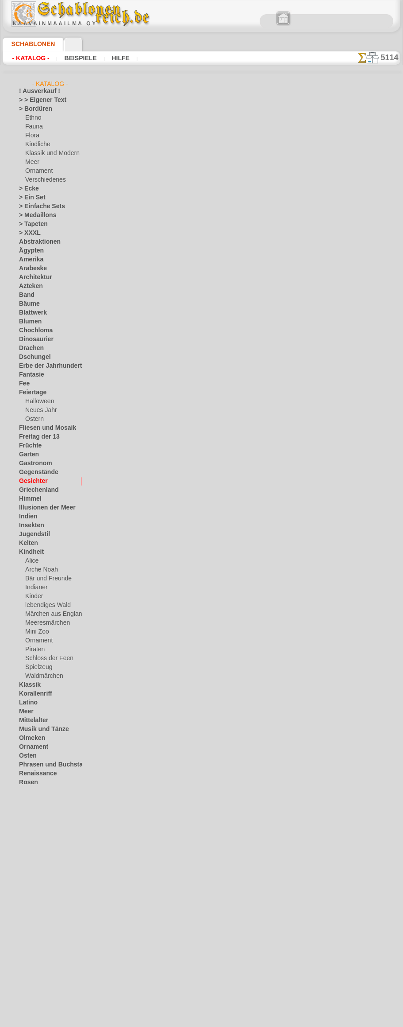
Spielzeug (36, 667)
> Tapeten (30, 224)
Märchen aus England (51, 614)
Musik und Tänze (39, 729)
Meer (31, 162)
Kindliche (36, 144)
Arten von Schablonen (138, 258)
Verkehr (28, 853)
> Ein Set (29, 198)
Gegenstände (35, 472)
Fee (23, 384)
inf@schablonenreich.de (204, 686)
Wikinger (29, 889)
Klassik (27, 685)
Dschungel (31, 357)
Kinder (33, 596)
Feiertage (30, 393)
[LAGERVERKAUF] (42, 915)
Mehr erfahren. (273, 1020)
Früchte (28, 446)
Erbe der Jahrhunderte (46, 366)
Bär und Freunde (45, 579)
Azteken (28, 286)
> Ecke (26, 189)
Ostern (33, 419)
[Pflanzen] (37, 969)
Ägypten (29, 251)
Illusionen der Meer (42, 508)
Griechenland (35, 490)
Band (25, 295)
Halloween (37, 401)
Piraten (34, 650)
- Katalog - (31, 58)
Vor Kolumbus (36, 862)
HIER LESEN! (202, 258)
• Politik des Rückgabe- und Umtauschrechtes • (203, 730)
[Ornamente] (41, 960)
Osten (26, 756)
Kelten (27, 543)
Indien (26, 517)
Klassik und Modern (49, 153)
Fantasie (29, 375)
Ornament (37, 171)
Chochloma (32, 331)
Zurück (201, 528)
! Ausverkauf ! (36, 91)
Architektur (33, 277)
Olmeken (29, 738)
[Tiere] (33, 986)
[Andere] (36, 924)
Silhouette (31, 800)
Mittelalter (32, 720)
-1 (174, 528)
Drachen (29, 348)
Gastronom (33, 463)
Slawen (27, 809)
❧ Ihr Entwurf (36, 995)
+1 (228, 528)
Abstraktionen (36, 242)
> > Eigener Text (37, 100)
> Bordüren (32, 109)
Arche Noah (39, 570)
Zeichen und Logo (40, 906)
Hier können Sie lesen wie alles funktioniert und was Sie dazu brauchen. (356, 395)
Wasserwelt (33, 871)
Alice (31, 561)
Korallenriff (32, 694)
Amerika (29, 260)
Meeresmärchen (45, 623)
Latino (27, 703)
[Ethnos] (36, 951)
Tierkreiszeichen (38, 844)
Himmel (28, 499)
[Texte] (33, 977)
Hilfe (118, 58)
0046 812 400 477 (223, 632)
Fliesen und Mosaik (42, 428)
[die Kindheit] (41, 942)
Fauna (33, 127)
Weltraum (31, 880)
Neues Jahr (38, 410)
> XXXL (27, 233)
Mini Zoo (36, 632)
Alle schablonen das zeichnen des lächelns (201, 548)
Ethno (32, 118)
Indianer (35, 587)
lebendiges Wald (45, 605)
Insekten (29, 525)
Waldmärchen (42, 676)
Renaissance (34, 774)
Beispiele (79, 58)
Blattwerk (31, 313)
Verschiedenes (42, 180)
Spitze (26, 818)
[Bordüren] (39, 933)
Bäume (27, 304)
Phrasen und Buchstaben (49, 765)
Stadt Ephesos (36, 827)
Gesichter (30, 481)
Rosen (26, 782)
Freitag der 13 (35, 437)
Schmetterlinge (37, 791)
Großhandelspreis (167, 276)
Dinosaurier (33, 339)
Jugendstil (31, 534)
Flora (31, 136)
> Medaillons (34, 215)
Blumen (28, 322)
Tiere (25, 836)
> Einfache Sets (37, 206)
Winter (27, 898)
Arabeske (30, 268)
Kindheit (29, 552)
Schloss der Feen (45, 658)
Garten (27, 455)
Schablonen (29, 44)
